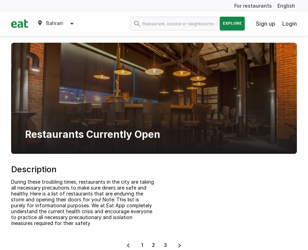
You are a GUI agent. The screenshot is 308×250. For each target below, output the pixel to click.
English (286, 6)
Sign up (265, 23)
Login (289, 23)
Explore (232, 23)
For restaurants (253, 6)
